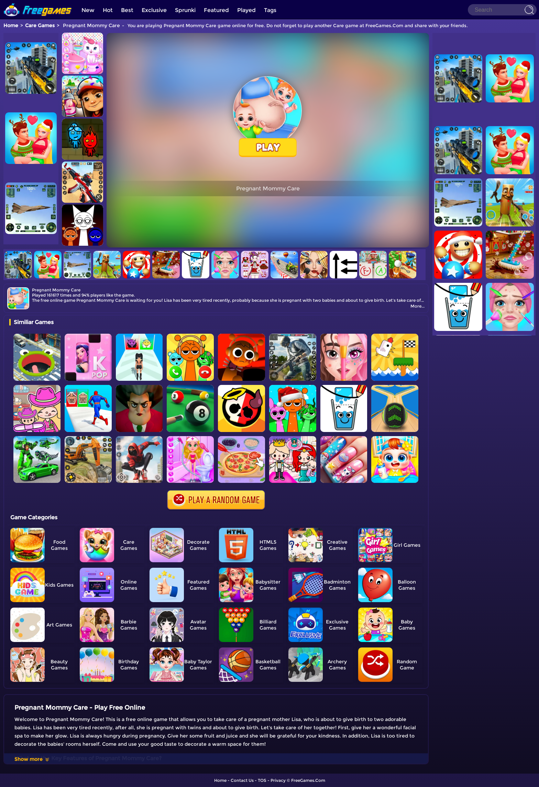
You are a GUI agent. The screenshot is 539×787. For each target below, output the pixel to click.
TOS (262, 780)
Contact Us (242, 780)
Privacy (278, 780)
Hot (108, 10)
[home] (38, 2)
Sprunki (185, 10)
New (88, 10)
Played (246, 10)
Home (10, 25)
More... (417, 306)
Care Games (40, 25)
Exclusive (154, 10)
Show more (32, 759)
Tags (270, 10)
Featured (216, 10)
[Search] (502, 9)
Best (127, 10)
